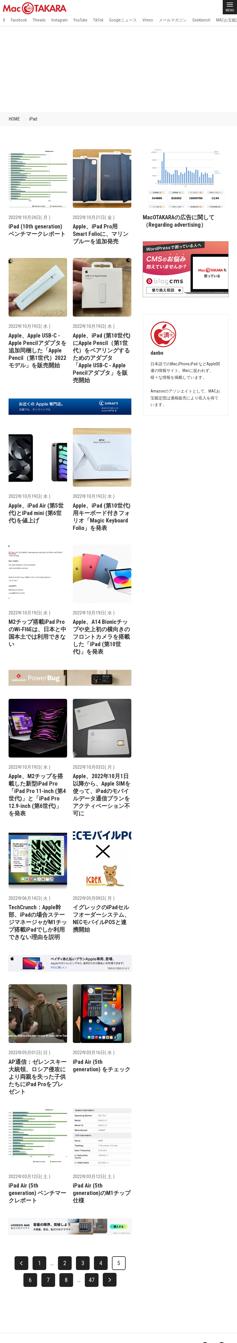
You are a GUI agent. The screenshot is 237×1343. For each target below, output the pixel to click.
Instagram (59, 20)
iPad (33, 119)
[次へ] (110, 1280)
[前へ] (21, 1263)
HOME (14, 119)
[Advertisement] (118, 69)
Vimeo (147, 20)
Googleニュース (123, 20)
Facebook (19, 20)
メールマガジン (173, 20)
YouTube (80, 20)
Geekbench (201, 20)
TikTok (98, 20)
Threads (39, 20)
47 (92, 1280)
